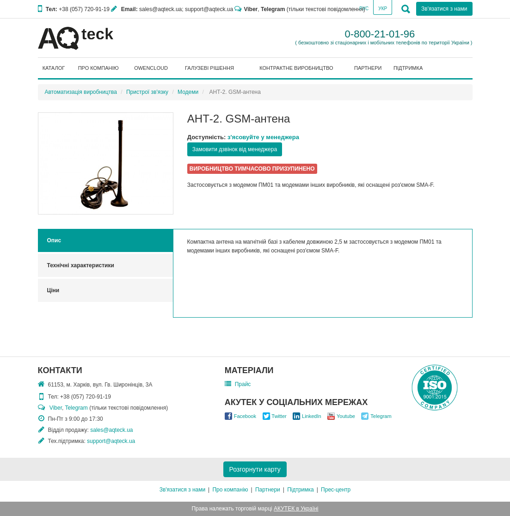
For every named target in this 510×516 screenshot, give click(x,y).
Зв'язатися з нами (444, 9)
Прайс (243, 384)
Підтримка (300, 489)
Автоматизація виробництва (81, 92)
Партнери (267, 489)
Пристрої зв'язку (147, 92)
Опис (54, 240)
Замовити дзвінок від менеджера (234, 149)
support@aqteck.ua (111, 441)
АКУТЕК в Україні (296, 508)
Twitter (278, 416)
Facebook (245, 416)
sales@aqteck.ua (111, 430)
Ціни (53, 290)
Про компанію (230, 489)
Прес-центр (335, 489)
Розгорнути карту (255, 469)
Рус (364, 8)
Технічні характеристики (80, 265)
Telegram (273, 9)
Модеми (188, 92)
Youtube (346, 416)
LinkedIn (311, 416)
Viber (251, 9)
